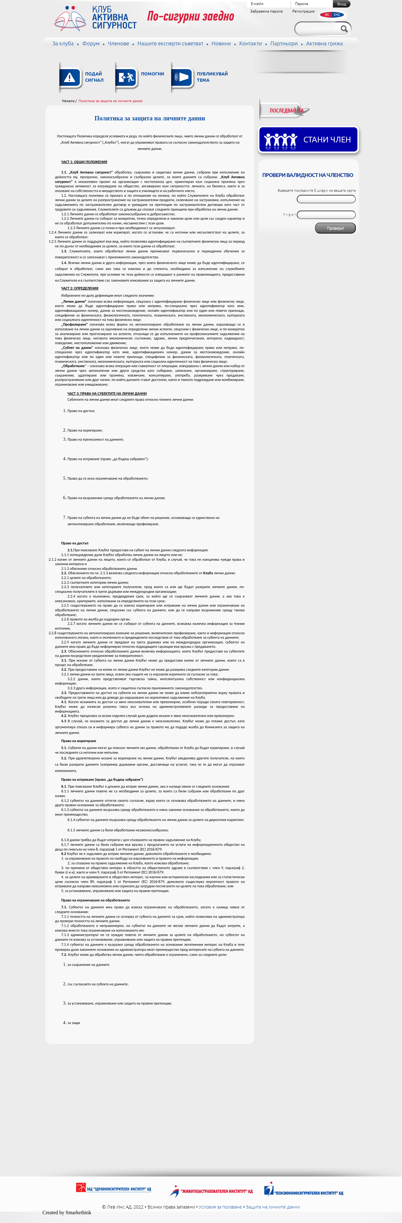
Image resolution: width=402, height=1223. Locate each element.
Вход (341, 4)
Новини (221, 43)
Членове (118, 43)
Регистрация (303, 11)
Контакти (250, 43)
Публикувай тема (212, 77)
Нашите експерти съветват (170, 43)
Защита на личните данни (273, 1207)
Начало (68, 101)
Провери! (335, 228)
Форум (91, 43)
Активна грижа (324, 43)
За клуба (63, 43)
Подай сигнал (94, 77)
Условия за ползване (220, 1207)
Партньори (284, 43)
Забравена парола (266, 11)
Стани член (327, 140)
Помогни (152, 74)
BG (327, 15)
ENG (337, 15)
